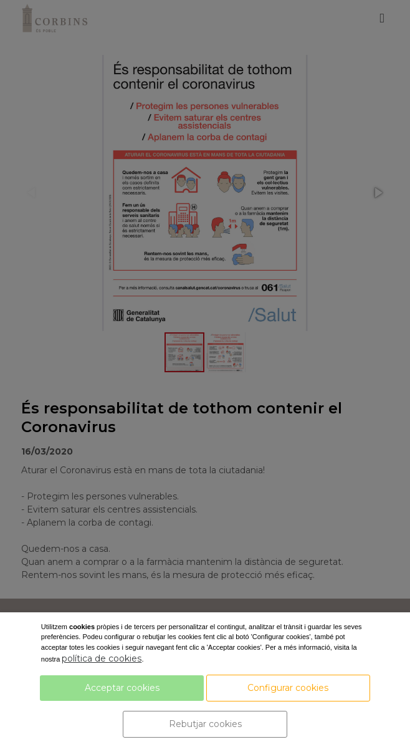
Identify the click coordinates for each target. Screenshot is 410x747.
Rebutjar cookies (205, 724)
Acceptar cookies (122, 687)
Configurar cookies (287, 687)
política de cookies (101, 658)
